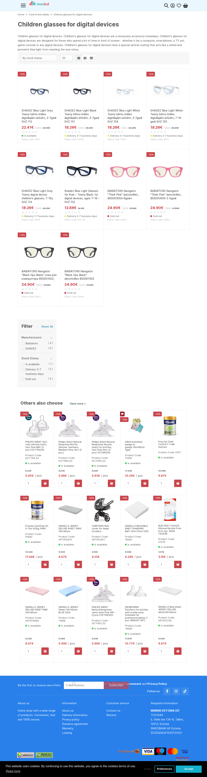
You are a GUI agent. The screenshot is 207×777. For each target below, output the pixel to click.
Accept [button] (188, 769)
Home (21, 14)
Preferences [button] (164, 769)
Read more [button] (13, 771)
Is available (32, 364)
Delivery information (75, 715)
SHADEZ (30, 348)
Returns (111, 715)
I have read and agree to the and (121, 684)
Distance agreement (75, 724)
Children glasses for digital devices (72, 14)
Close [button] (147, 769)
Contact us (113, 710)
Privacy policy (70, 719)
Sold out (30, 379)
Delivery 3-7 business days (34, 372)
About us (68, 710)
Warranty (67, 728)
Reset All (47, 326)
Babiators (31, 343)
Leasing (67, 732)
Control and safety (39, 14)
